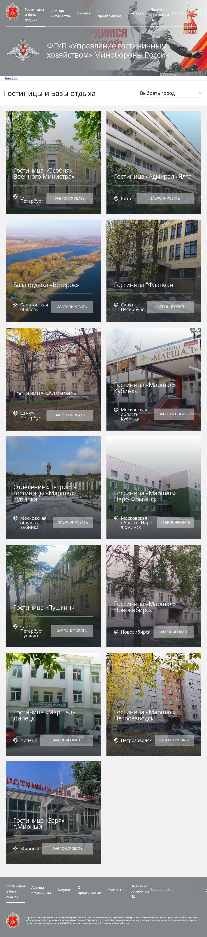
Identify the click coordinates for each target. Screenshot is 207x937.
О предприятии (109, 13)
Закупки (84, 13)
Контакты (135, 13)
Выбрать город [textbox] (157, 93)
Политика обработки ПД (159, 15)
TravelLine (11, 78)
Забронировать (70, 198)
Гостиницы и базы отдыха (34, 15)
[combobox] (170, 93)
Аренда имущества (61, 13)
